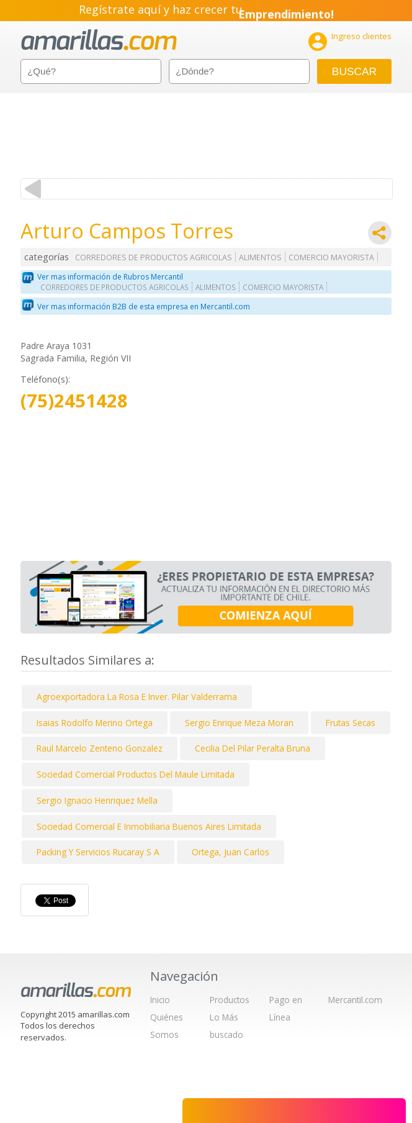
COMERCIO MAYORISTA (331, 257)
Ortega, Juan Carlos (230, 852)
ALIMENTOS (260, 257)
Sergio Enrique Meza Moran (239, 723)
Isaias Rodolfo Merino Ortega (95, 723)
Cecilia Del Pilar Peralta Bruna (252, 748)
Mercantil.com (355, 1000)
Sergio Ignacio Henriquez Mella (97, 800)
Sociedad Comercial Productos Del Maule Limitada (136, 774)
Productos (229, 1000)
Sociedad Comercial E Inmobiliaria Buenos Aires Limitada (149, 826)
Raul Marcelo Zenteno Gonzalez (100, 748)
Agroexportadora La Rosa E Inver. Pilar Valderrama (137, 696)
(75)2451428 (74, 401)
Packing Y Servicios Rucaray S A (98, 852)
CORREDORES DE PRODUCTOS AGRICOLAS (153, 257)
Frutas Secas (350, 723)
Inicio (160, 1000)
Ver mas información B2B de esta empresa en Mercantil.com (143, 306)
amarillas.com (98, 40)
